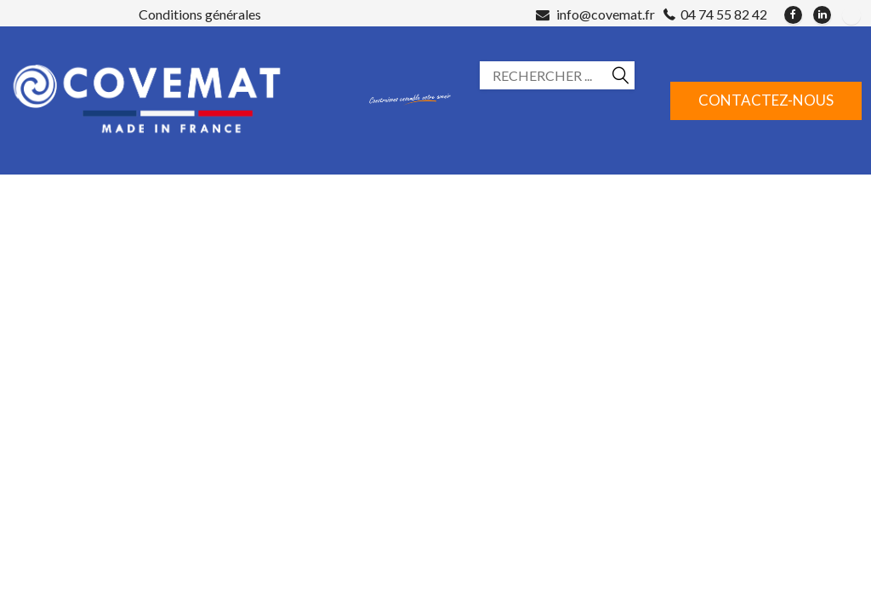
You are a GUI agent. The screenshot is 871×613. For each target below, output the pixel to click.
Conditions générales (200, 14)
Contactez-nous (766, 100)
